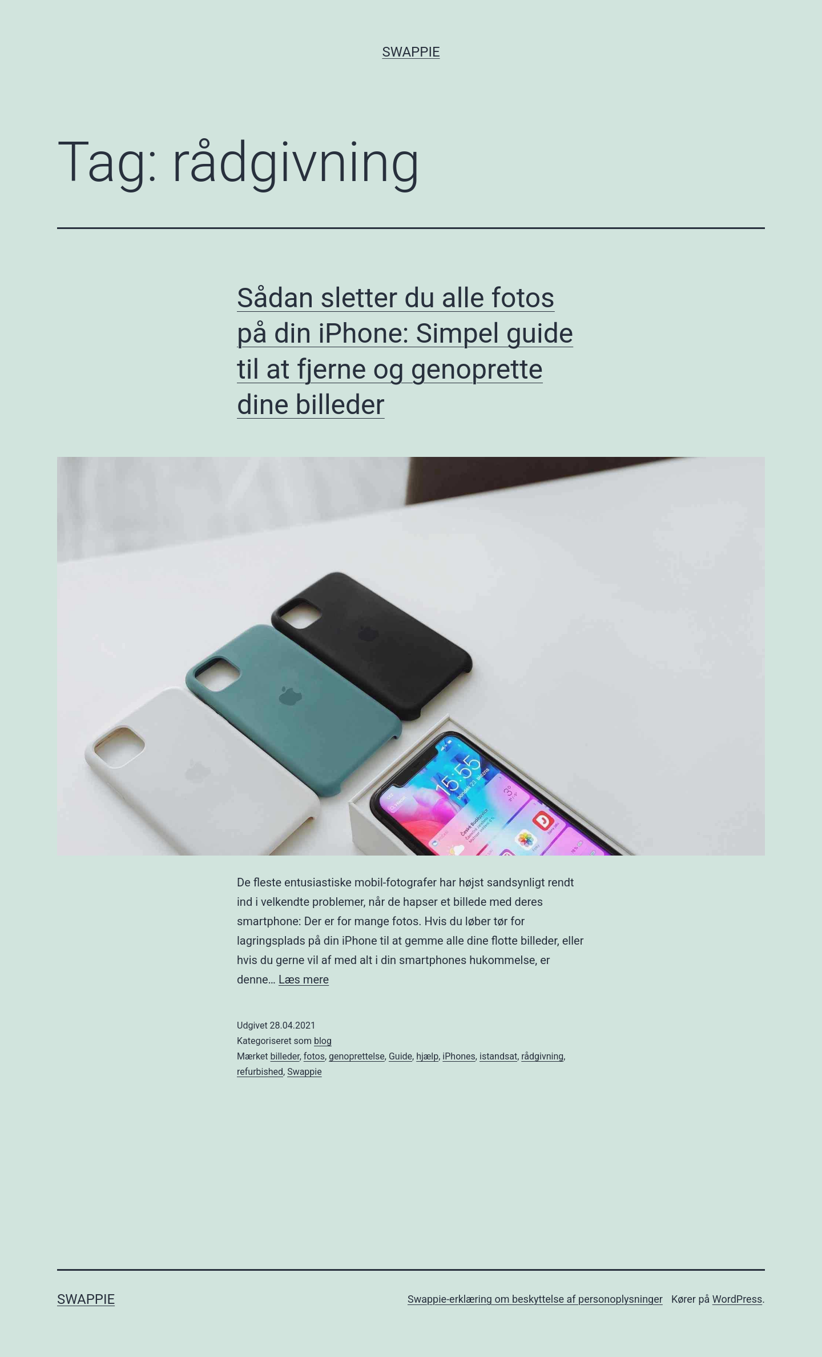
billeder (285, 1056)
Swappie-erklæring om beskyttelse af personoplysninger (535, 1299)
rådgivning (542, 1056)
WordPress (737, 1299)
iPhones (459, 1056)
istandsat (498, 1056)
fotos (314, 1056)
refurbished (260, 1071)
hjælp (427, 1056)
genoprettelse (357, 1056)
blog (323, 1040)
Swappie (411, 52)
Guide (400, 1056)
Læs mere (304, 979)
